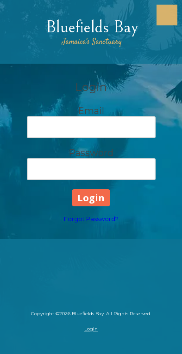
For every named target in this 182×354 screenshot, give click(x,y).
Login (91, 329)
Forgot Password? (91, 218)
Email (91, 110)
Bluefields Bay (92, 27)
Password (91, 152)
